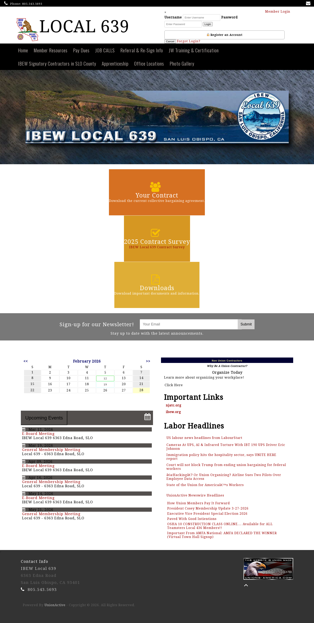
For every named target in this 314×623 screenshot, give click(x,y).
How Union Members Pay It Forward (198, 503)
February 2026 (87, 361)
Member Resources (50, 50)
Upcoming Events (44, 417)
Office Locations (149, 63)
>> (148, 361)
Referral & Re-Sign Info (141, 50)
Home (23, 50)
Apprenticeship (115, 63)
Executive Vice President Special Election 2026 (207, 514)
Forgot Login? (189, 41)
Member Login (279, 11)
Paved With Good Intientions (191, 519)
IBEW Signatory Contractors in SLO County (57, 63)
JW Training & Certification (194, 50)
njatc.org (173, 405)
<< (25, 361)
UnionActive (54, 605)
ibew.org (173, 412)
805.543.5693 (32, 3)
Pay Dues (81, 50)
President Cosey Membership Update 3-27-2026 (208, 508)
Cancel (171, 41)
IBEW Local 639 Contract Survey (157, 247)
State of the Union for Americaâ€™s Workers (205, 485)
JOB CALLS (105, 50)
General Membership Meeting (51, 450)
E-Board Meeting (38, 434)
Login (208, 24)
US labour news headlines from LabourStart (204, 438)
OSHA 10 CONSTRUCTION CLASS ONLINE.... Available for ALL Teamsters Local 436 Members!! (220, 526)
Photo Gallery (182, 63)
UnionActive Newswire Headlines (195, 495)
